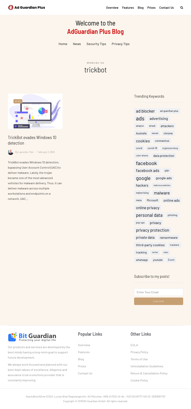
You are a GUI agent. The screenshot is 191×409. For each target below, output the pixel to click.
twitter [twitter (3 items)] (155, 252)
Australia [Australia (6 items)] (141, 133)
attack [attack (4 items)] (152, 125)
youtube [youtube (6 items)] (158, 259)
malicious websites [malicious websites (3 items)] (162, 185)
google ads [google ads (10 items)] (164, 178)
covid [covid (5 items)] (139, 148)
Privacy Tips (121, 44)
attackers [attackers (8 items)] (167, 126)
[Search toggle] (180, 7)
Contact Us (166, 7)
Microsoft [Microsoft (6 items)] (152, 200)
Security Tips (96, 44)
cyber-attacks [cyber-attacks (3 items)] (142, 155)
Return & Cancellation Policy (149, 373)
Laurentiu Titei (25, 152)
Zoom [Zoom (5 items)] (171, 259)
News (77, 44)
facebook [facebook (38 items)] (146, 163)
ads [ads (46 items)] (140, 118)
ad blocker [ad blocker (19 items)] (145, 111)
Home (63, 44)
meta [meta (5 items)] (139, 200)
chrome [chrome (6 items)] (168, 133)
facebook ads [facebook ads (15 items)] (147, 170)
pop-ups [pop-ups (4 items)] (140, 222)
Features (128, 7)
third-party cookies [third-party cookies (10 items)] (150, 245)
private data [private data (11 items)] (145, 237)
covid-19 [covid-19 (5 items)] (152, 148)
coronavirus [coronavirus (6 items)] (162, 140)
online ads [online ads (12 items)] (171, 200)
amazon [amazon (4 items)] (140, 125)
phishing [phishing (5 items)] (172, 215)
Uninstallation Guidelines (147, 366)
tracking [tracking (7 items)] (141, 252)
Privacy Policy (139, 352)
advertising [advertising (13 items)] (159, 118)
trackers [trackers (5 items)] (174, 244)
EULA (134, 345)
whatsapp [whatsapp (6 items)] (142, 259)
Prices (151, 7)
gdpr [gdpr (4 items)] (167, 170)
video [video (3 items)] (165, 252)
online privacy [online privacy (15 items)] (147, 207)
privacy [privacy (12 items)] (155, 222)
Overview (112, 7)
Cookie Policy (139, 380)
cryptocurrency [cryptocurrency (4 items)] (170, 148)
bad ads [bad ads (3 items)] (155, 133)
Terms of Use (139, 359)
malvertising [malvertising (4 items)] (142, 192)
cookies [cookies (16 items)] (143, 140)
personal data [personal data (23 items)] (149, 215)
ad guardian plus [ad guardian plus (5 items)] (169, 110)
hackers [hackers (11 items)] (142, 185)
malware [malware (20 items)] (162, 192)
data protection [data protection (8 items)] (163, 155)
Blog (141, 7)
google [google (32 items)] (143, 178)
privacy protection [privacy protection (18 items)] (152, 230)
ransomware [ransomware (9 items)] (169, 237)
